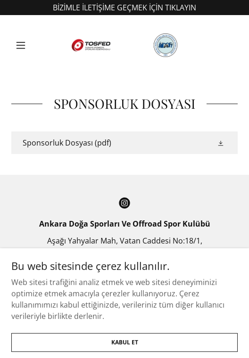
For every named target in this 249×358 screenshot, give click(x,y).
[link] (124, 45)
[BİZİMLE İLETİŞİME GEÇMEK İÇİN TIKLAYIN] (124, 7)
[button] (28, 45)
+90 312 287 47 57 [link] (124, 269)
